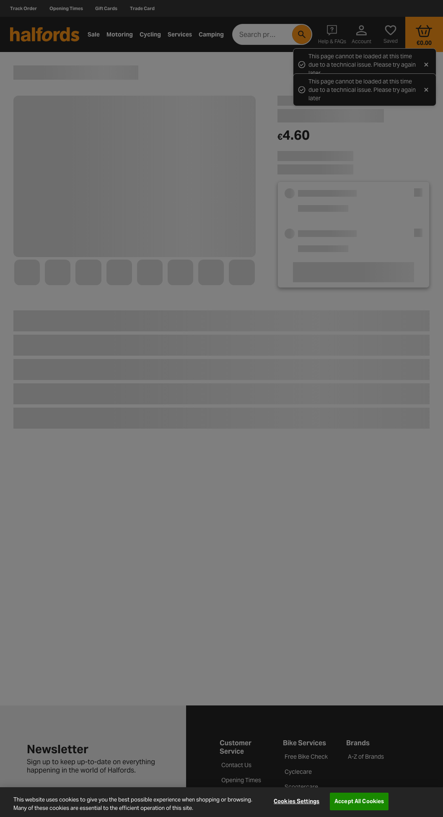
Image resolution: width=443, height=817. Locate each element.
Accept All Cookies (359, 801)
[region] (221, 802)
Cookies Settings (296, 801)
